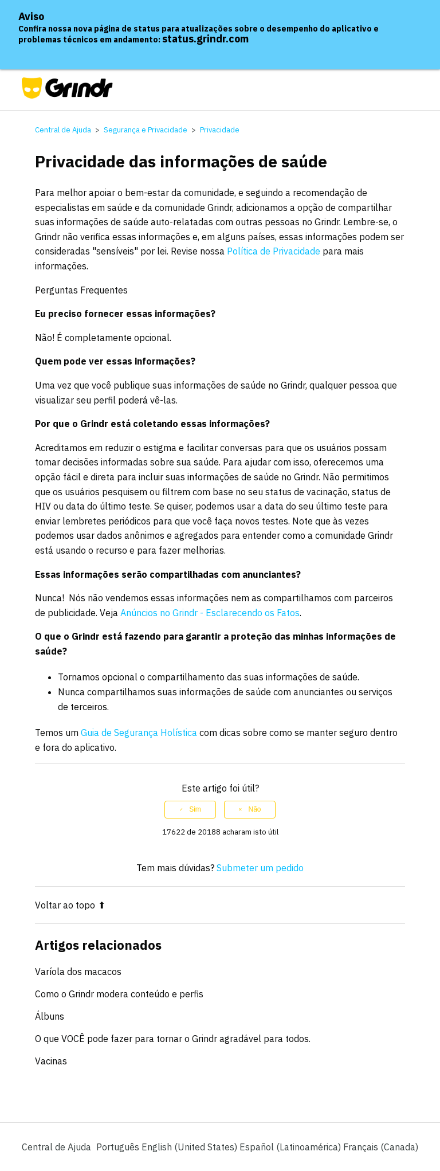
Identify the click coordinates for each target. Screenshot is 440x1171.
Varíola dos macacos (78, 971)
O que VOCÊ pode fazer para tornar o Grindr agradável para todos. (173, 1038)
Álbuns (49, 1016)
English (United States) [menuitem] (190, 1147)
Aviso (31, 16)
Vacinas (51, 1061)
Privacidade (219, 130)
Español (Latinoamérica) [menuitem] (291, 1147)
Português (119, 1147)
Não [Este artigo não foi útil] (254, 809)
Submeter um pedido (260, 868)
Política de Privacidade (273, 251)
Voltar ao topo (70, 905)
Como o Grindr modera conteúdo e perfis (119, 994)
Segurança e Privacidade (145, 130)
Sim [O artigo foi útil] (195, 809)
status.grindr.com (205, 38)
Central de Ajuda (63, 130)
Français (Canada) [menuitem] (380, 1147)
